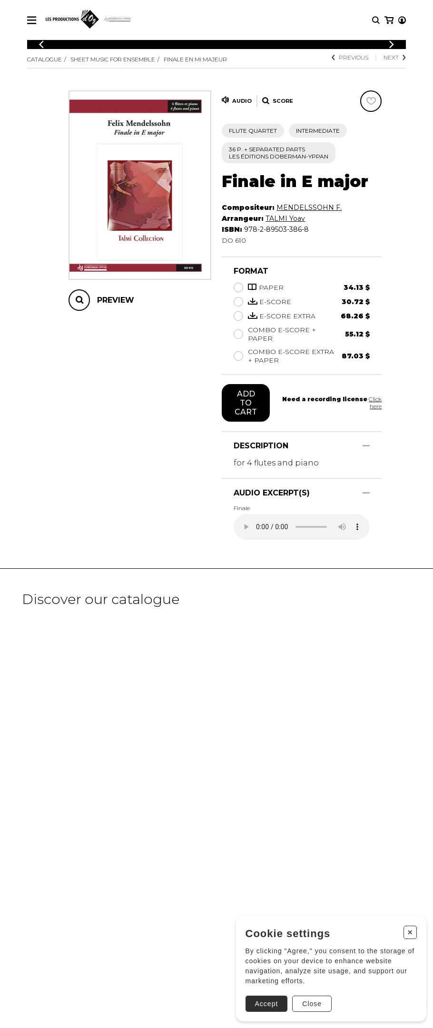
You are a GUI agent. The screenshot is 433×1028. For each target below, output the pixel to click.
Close (310, 1002)
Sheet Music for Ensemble (112, 59)
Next (395, 57)
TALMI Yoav (285, 218)
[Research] (376, 20)
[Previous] (41, 44)
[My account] (388, 20)
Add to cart (246, 402)
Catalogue (44, 59)
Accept (264, 1002)
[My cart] (401, 20)
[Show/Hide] (366, 445)
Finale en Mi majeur (195, 59)
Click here (375, 402)
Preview (115, 300)
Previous (350, 57)
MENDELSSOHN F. (309, 207)
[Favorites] (371, 101)
